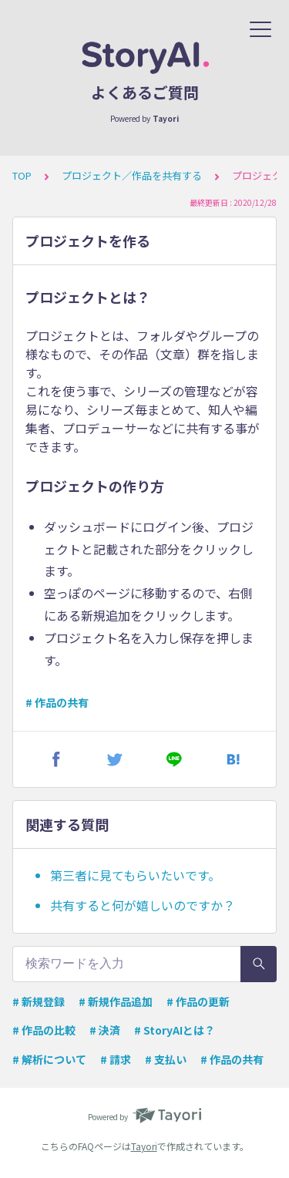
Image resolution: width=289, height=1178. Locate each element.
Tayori (144, 1146)
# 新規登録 (38, 1001)
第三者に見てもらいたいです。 (135, 875)
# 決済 (104, 1030)
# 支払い (166, 1059)
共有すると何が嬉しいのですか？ (142, 905)
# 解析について (49, 1059)
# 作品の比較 (44, 1030)
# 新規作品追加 (116, 1001)
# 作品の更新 (198, 1001)
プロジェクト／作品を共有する (132, 175)
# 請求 (115, 1059)
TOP (22, 175)
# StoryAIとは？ (174, 1030)
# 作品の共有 (57, 702)
